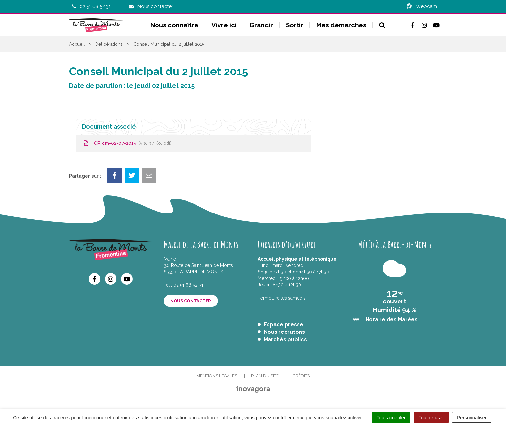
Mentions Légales (217, 375)
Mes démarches (341, 25)
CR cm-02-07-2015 (127, 143)
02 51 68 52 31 (188, 285)
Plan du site (265, 375)
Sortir (294, 25)
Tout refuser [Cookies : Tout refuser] (431, 417)
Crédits (301, 375)
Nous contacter (190, 300)
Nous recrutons (284, 332)
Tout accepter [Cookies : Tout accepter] (391, 417)
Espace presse (283, 325)
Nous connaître (174, 25)
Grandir (261, 25)
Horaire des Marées (392, 319)
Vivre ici (224, 25)
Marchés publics (285, 339)
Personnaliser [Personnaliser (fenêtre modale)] (472, 417)
